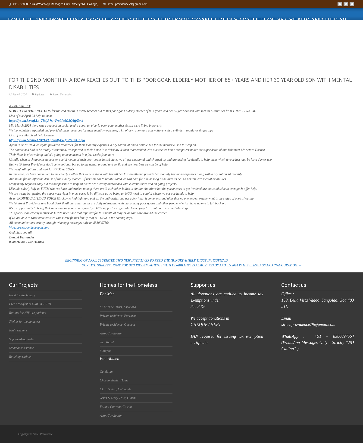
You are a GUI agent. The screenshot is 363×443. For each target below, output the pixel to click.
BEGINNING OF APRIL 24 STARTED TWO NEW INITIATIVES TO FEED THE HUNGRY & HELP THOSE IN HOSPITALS (144, 260)
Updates (39, 98)
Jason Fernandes (62, 98)
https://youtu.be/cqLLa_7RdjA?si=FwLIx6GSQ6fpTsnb (46, 125)
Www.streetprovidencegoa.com (29, 232)
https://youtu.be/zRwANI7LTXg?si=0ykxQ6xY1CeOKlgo (47, 144)
